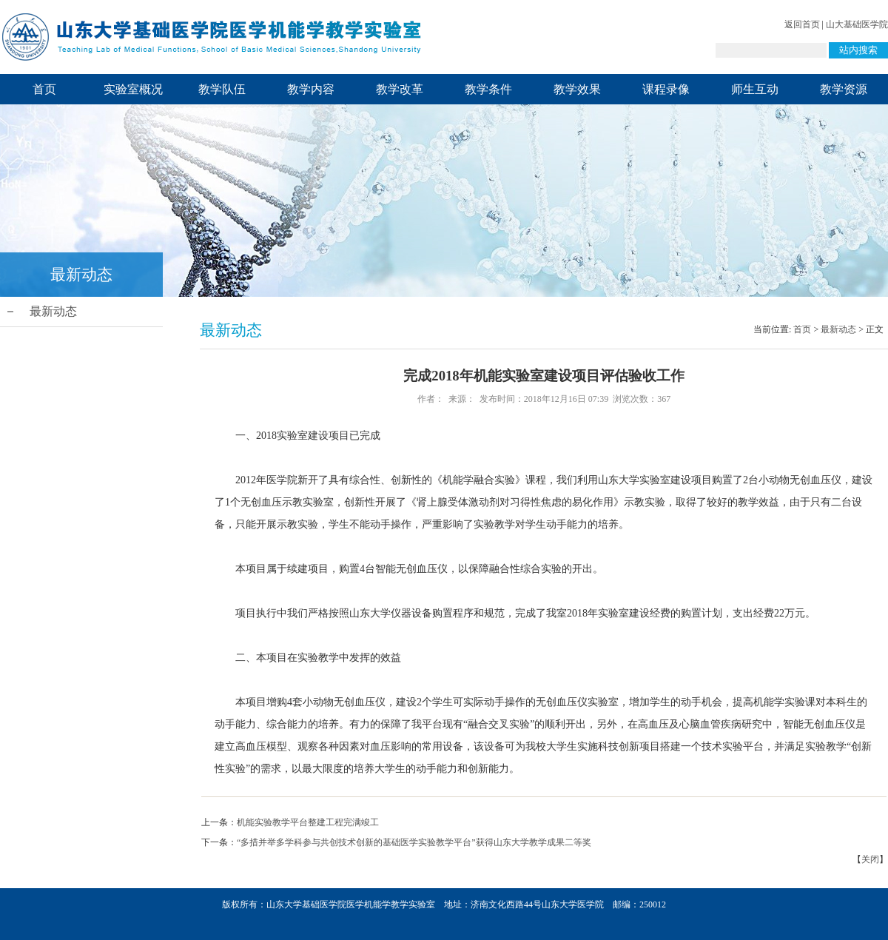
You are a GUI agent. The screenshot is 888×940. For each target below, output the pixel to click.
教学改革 (399, 89)
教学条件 (488, 89)
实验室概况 (133, 89)
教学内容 (310, 89)
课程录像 (666, 89)
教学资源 (843, 89)
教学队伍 (222, 89)
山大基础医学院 (857, 24)
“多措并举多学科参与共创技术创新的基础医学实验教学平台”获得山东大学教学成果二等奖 (414, 842)
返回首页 (802, 24)
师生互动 (754, 89)
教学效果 (577, 89)
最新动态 (53, 311)
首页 (44, 89)
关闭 (870, 859)
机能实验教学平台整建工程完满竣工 (308, 822)
